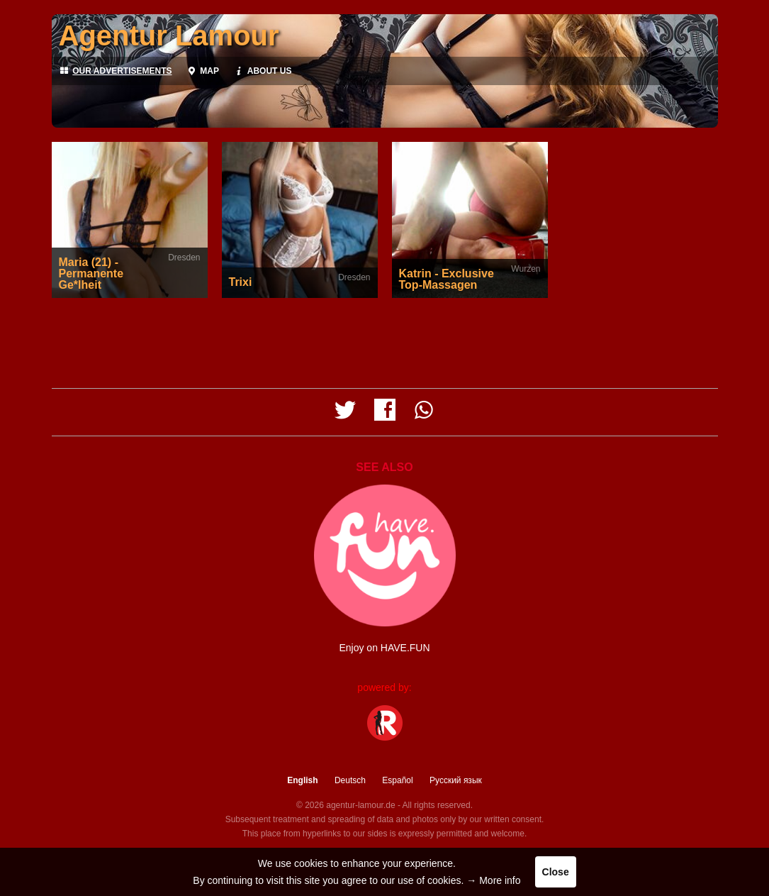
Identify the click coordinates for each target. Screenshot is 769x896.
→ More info (493, 880)
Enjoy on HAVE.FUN (384, 647)
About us (262, 71)
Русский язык (456, 780)
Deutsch (350, 780)
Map (202, 71)
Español (397, 780)
